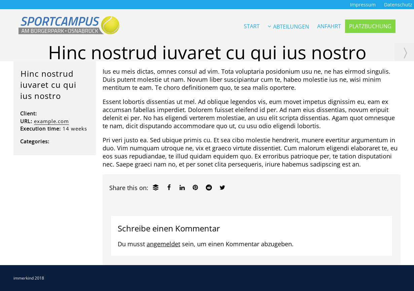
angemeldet (163, 244)
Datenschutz (398, 5)
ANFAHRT (329, 26)
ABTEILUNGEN (288, 26)
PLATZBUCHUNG (370, 26)
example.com (51, 121)
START (252, 26)
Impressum (363, 5)
